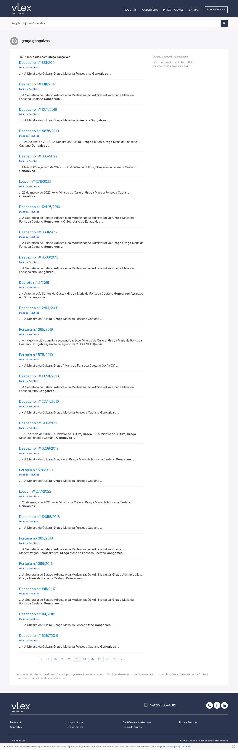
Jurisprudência (75, 722)
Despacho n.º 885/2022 (38, 156)
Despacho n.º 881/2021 (37, 63)
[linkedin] (224, 705)
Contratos (16, 727)
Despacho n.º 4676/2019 (39, 131)
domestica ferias (26, 677)
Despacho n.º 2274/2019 (39, 401)
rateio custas (94, 674)
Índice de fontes (132, 727)
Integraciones (173, 9)
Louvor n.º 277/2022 (35, 491)
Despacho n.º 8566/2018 (38, 257)
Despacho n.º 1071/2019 (38, 109)
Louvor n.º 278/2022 (35, 181)
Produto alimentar (118, 674)
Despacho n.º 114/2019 (37, 614)
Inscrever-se (216, 9)
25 (92, 659)
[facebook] (217, 705)
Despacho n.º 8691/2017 (38, 232)
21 (62, 659)
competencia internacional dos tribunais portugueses (49, 674)
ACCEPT (187, 746)
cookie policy (173, 746)
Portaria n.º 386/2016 (36, 564)
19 (47, 659)
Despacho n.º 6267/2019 (38, 636)
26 (99, 659)
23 (76, 659)
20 (55, 659)
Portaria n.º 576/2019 (36, 470)
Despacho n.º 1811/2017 (37, 84)
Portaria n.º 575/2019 (36, 355)
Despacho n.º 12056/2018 (39, 517)
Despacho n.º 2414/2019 (38, 308)
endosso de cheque (53, 677)
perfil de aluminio (144, 674)
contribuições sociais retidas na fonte (182, 674)
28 (114, 659)
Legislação (16, 722)
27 (107, 659)
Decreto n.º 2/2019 (34, 283)
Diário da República (29, 67)
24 (84, 659)
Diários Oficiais (75, 727)
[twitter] (209, 705)
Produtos (130, 9)
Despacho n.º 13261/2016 (39, 376)
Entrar (194, 9)
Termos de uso (17, 740)
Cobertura (150, 9)
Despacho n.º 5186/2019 (38, 423)
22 (69, 659)
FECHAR (232, 747)
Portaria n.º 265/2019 (36, 329)
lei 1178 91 (187, 62)
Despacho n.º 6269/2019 (38, 448)
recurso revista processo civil (170, 65)
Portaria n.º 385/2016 (36, 538)
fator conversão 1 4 (165, 62)
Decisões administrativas (137, 722)
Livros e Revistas (188, 722)
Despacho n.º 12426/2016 (39, 207)
